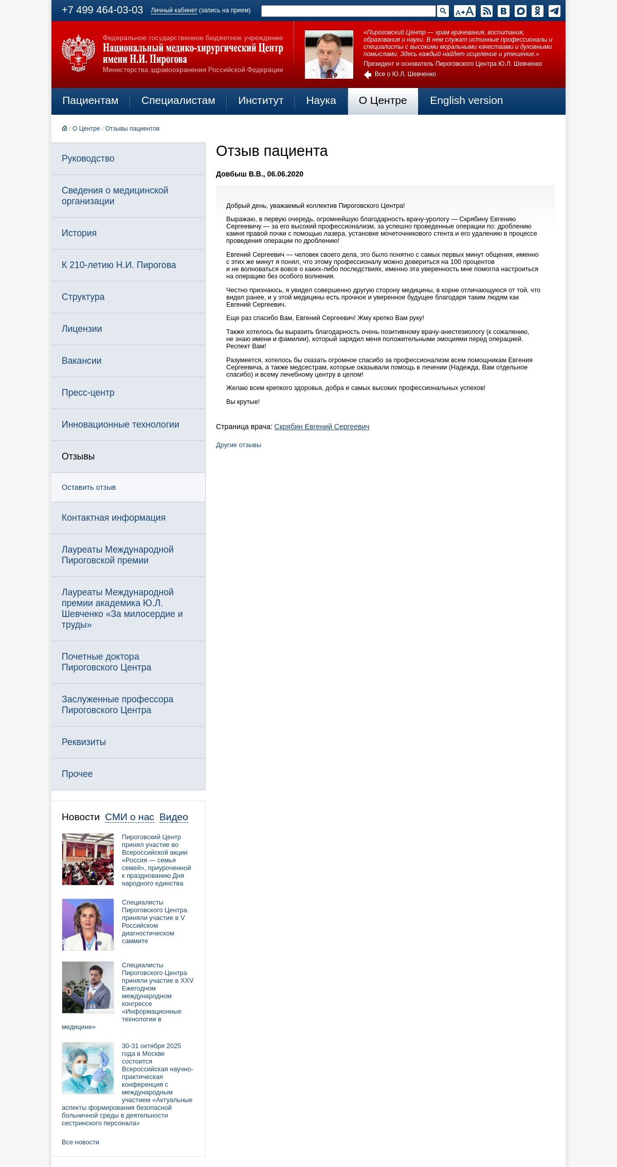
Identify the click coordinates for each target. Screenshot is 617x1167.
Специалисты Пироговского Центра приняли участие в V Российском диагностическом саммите (154, 921)
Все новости (80, 1142)
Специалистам (178, 100)
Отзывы (78, 456)
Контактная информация (114, 517)
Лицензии (82, 329)
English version (466, 100)
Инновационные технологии (120, 424)
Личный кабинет (174, 10)
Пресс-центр (88, 392)
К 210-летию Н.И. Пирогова (119, 265)
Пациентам (90, 100)
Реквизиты (84, 742)
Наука (321, 100)
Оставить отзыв (89, 487)
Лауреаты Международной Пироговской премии (118, 554)
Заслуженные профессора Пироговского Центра (117, 704)
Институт (261, 100)
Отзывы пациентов (132, 128)
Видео (173, 816)
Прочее (77, 774)
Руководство (88, 158)
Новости (81, 816)
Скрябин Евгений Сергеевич (322, 426)
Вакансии (82, 361)
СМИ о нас (129, 816)
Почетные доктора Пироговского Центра (106, 662)
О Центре (383, 100)
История (79, 233)
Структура (83, 297)
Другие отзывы (238, 445)
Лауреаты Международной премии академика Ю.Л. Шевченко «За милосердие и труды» (122, 608)
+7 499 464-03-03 (102, 9)
